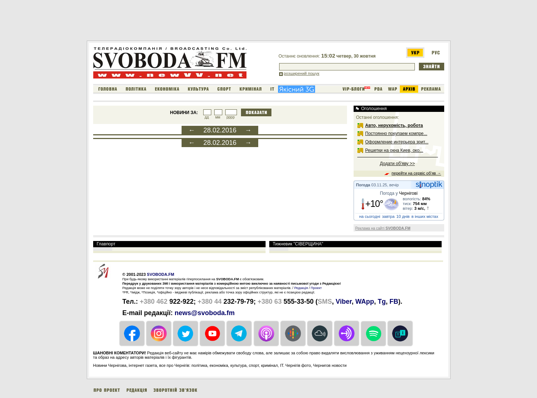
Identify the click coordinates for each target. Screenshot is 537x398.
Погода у (399, 193)
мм (217, 117)
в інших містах (425, 216)
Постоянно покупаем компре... (396, 133)
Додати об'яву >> (397, 163)
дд (207, 117)
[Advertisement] (220, 21)
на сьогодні (369, 216)
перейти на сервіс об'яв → (416, 173)
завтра (388, 216)
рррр (230, 117)
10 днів (403, 216)
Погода (363, 185)
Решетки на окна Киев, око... (394, 150)
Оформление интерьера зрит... (397, 142)
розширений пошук (301, 73)
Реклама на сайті (382, 228)
